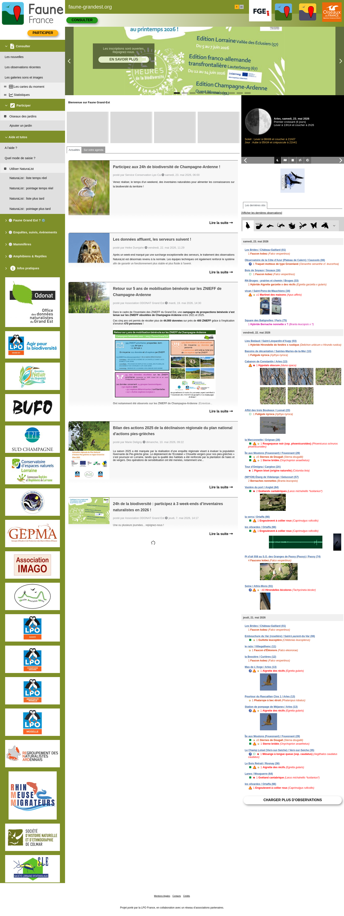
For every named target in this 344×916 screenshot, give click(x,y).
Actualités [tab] (74, 149)
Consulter (81, 20)
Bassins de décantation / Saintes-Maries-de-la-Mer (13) (278, 351)
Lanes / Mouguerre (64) (259, 773)
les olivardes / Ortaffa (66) (260, 527)
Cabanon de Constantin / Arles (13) (266, 361)
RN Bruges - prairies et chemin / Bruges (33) (271, 280)
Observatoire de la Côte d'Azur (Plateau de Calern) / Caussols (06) (285, 260)
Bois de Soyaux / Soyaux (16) (262, 270)
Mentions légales (162, 896)
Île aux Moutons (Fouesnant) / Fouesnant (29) (272, 453)
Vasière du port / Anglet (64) (262, 487)
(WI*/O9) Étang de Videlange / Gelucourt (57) (272, 477)
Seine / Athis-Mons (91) (259, 586)
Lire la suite (221, 223)
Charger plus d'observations (292, 800)
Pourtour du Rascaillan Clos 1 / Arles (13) (270, 696)
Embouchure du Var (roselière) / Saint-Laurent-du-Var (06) (280, 636)
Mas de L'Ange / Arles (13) (260, 667)
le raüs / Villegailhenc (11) (260, 646)
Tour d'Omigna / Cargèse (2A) (263, 466)
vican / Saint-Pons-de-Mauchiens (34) (267, 290)
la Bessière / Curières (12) (260, 656)
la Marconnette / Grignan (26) (262, 439)
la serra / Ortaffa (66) (257, 516)
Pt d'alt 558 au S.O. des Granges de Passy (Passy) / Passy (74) (282, 556)
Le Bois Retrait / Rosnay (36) (262, 763)
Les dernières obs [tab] (255, 205)
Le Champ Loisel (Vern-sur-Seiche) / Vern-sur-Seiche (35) (279, 750)
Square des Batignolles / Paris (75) (266, 320)
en (241, 7)
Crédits (186, 896)
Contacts (176, 896)
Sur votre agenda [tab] (93, 149)
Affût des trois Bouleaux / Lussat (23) (267, 410)
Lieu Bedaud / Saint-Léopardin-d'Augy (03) (271, 340)
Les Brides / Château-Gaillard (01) (265, 249)
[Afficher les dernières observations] (261, 212)
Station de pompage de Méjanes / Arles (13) (271, 706)
